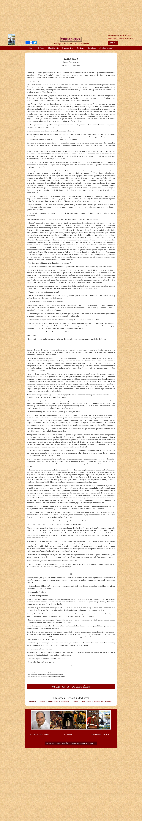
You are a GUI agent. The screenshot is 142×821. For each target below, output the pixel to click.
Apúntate (112, 42)
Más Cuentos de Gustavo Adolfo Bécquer (71, 686)
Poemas (42, 701)
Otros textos (86, 701)
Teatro (75, 701)
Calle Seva (92, 48)
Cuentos (32, 701)
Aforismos (65, 701)
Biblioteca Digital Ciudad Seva (71, 698)
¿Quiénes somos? (106, 48)
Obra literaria (53, 48)
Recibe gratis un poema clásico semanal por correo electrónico (71, 743)
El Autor (41, 48)
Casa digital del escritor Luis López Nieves (71, 43)
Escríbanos (68, 734)
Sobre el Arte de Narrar (103, 701)
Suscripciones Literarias (100, 734)
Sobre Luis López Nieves (39, 734)
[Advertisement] (71, 17)
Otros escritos (67, 48)
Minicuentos (53, 701)
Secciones (80, 48)
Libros (31, 48)
